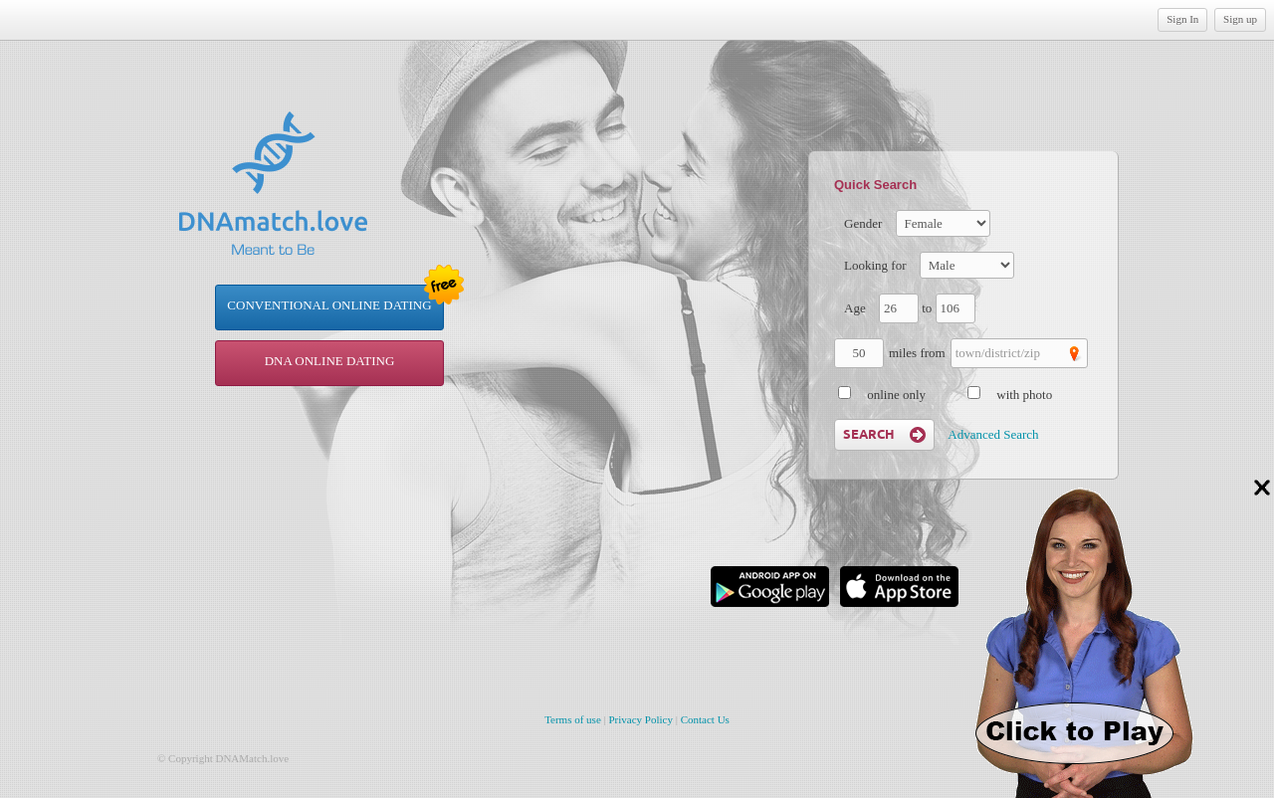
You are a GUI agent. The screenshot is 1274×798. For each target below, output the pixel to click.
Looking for (875, 265)
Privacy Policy (641, 719)
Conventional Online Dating (329, 305)
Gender (863, 223)
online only (896, 394)
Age (855, 307)
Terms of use (572, 719)
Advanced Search (993, 434)
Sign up (1240, 19)
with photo (1024, 394)
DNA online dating (330, 360)
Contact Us (705, 719)
